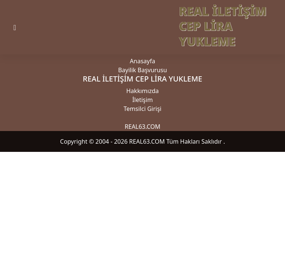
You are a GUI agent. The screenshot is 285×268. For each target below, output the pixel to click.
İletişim (142, 100)
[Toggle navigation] (21, 27)
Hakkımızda (142, 91)
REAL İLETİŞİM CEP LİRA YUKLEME (222, 26)
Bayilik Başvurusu (142, 70)
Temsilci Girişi (142, 109)
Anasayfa (142, 61)
